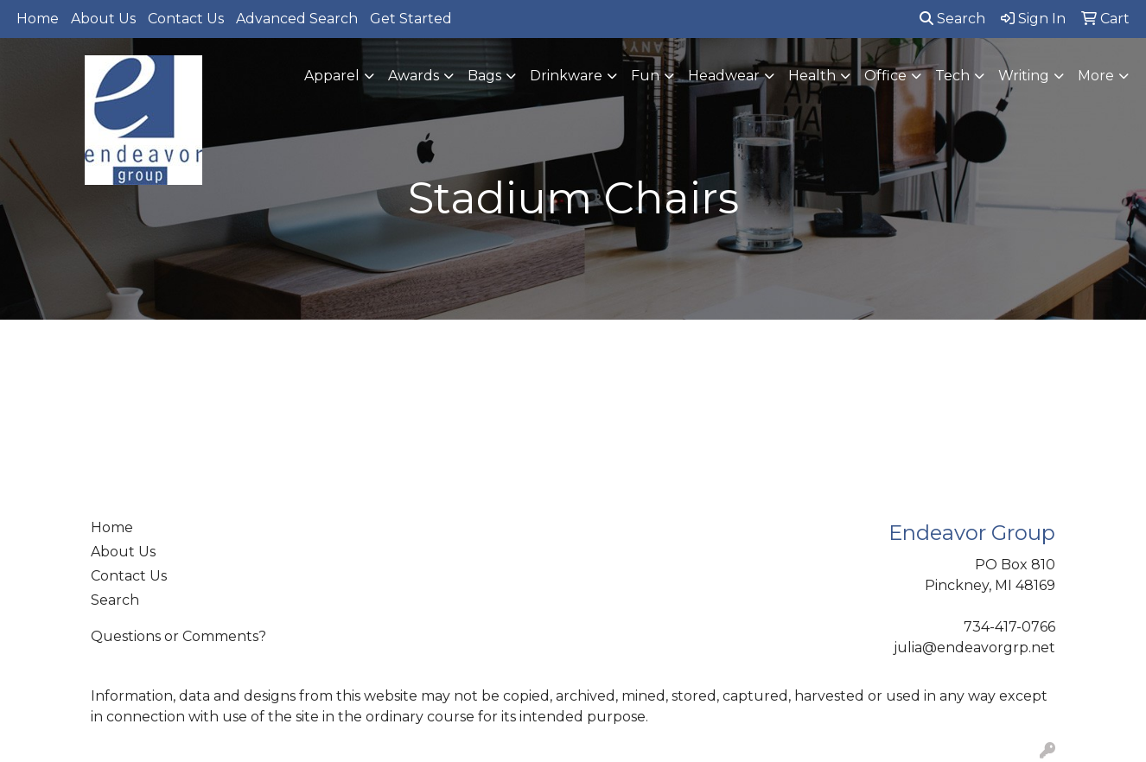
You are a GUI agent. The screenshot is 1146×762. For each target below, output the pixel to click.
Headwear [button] (724, 75)
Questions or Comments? (178, 636)
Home (37, 18)
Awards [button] (413, 75)
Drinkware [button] (566, 75)
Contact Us (186, 18)
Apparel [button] (332, 75)
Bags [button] (484, 75)
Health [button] (812, 75)
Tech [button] (952, 75)
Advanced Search (297, 18)
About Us (103, 18)
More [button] (1096, 75)
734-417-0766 (1009, 627)
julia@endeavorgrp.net (974, 647)
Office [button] (885, 75)
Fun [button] (645, 75)
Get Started (411, 18)
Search (952, 18)
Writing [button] (1023, 75)
